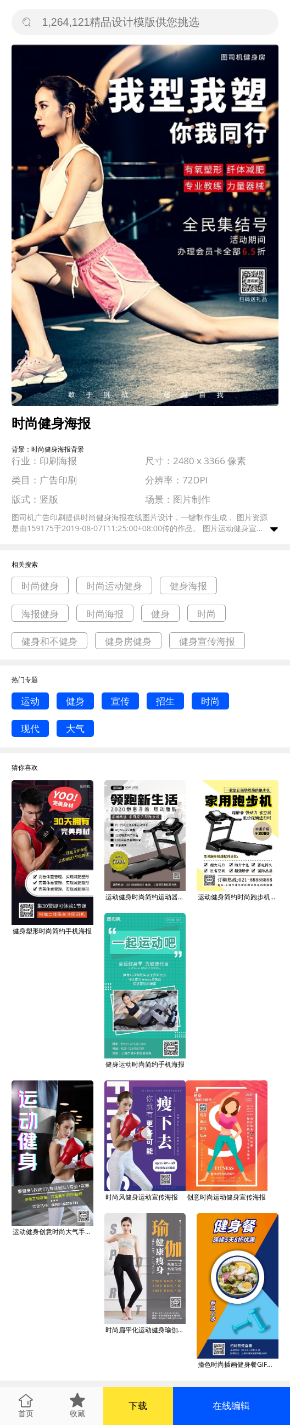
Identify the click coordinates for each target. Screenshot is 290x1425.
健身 (160, 613)
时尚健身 (40, 585)
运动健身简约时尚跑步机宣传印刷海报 (238, 897)
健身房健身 (128, 641)
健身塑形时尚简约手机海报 (52, 931)
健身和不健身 (49, 641)
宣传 (120, 701)
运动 (30, 701)
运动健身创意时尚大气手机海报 (53, 1231)
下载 (138, 1405)
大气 (75, 728)
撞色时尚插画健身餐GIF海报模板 (238, 1364)
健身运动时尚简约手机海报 (145, 1064)
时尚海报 (105, 613)
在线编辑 (231, 1405)
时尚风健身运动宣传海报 (141, 1197)
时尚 (206, 613)
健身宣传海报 (207, 641)
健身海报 (188, 585)
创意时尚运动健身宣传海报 (226, 1197)
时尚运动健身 (114, 585)
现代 (30, 728)
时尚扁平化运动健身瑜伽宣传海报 (145, 1329)
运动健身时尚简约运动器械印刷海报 (145, 897)
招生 (165, 701)
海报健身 (40, 613)
